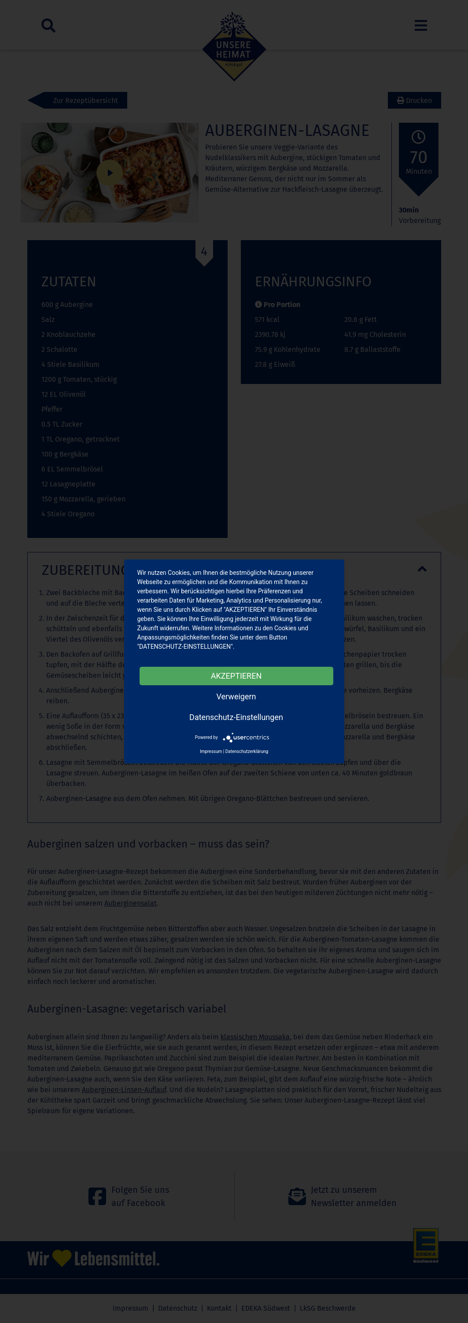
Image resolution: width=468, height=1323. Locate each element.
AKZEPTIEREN (236, 675)
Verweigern (236, 696)
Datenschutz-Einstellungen (236, 717)
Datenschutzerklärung (246, 751)
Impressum (211, 751)
